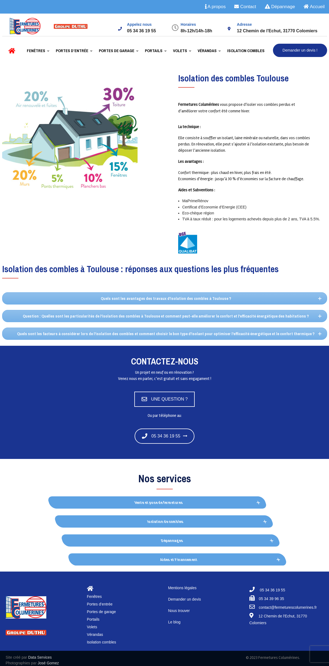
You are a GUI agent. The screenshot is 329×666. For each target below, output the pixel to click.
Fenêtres (35, 50)
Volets (179, 50)
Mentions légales (182, 588)
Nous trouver (179, 610)
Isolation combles (245, 50)
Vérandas (207, 50)
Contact (245, 6)
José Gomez (48, 663)
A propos (215, 6)
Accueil (314, 6)
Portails (153, 50)
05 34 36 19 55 (161, 436)
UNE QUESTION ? (165, 399)
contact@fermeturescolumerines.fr (288, 607)
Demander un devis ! (299, 50)
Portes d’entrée (71, 50)
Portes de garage (116, 50)
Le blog (174, 622)
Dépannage (280, 6)
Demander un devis (184, 599)
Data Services (40, 657)
